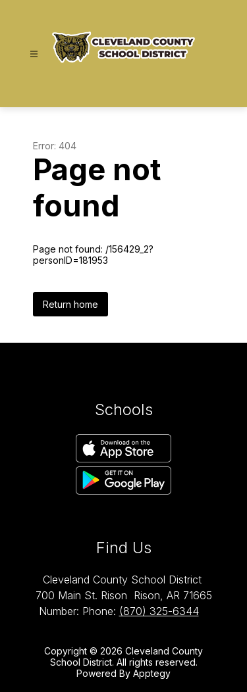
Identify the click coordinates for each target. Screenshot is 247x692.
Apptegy (152, 673)
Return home (70, 304)
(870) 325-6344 (159, 611)
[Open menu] (33, 54)
